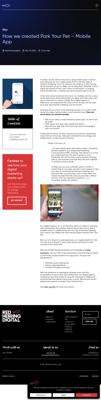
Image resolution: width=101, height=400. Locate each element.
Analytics (69, 332)
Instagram (84, 376)
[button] (97, 6)
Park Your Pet (49, 287)
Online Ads (69, 322)
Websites (68, 329)
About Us (49, 317)
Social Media (70, 324)
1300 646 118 (50, 353)
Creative (68, 327)
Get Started (7, 353)
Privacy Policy (8, 376)
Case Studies (51, 322)
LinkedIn (95, 376)
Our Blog (50, 319)
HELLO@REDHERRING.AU (50, 355)
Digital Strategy (71, 317)
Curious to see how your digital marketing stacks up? (18, 137)
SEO (66, 319)
